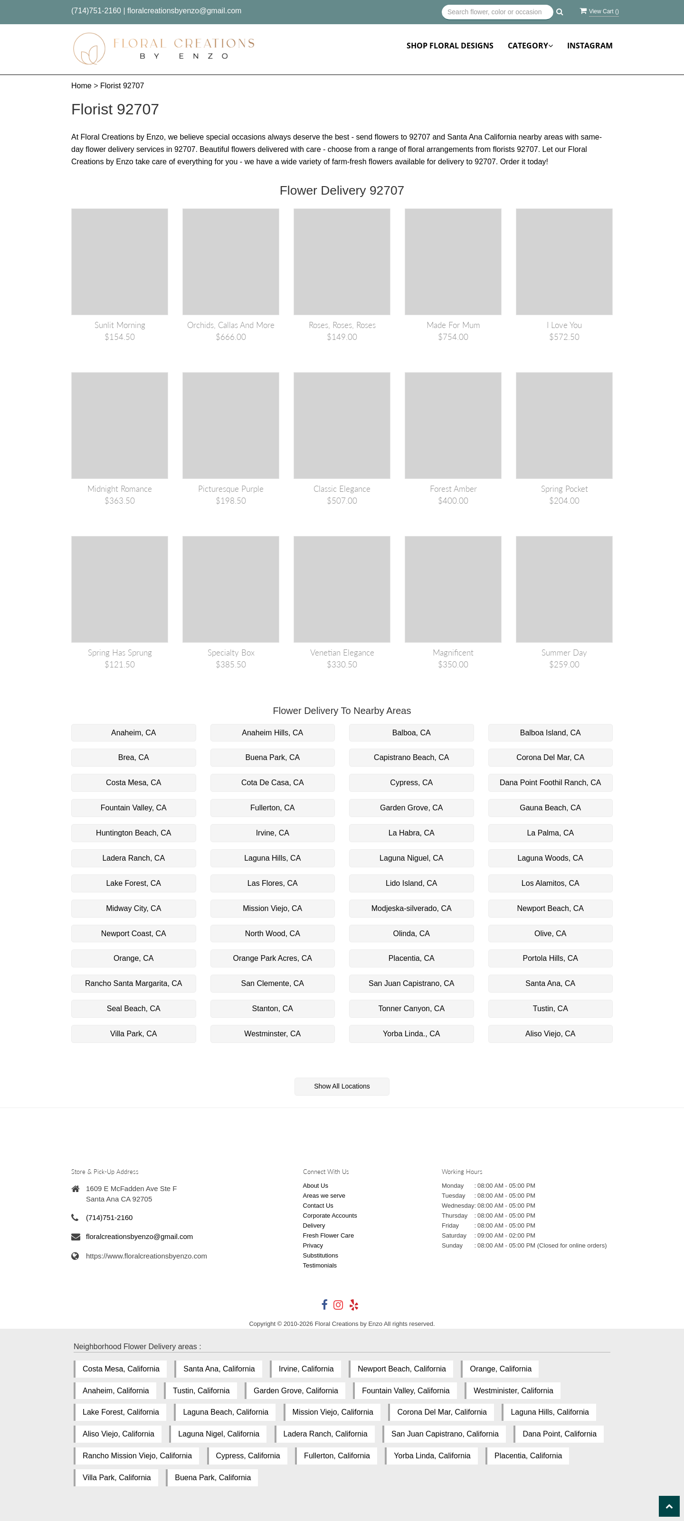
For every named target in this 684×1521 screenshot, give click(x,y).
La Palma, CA (550, 833)
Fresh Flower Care (328, 1235)
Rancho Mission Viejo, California (137, 1456)
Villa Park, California (117, 1478)
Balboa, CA (411, 733)
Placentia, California (528, 1456)
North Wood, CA (272, 934)
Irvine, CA (272, 833)
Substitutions (320, 1255)
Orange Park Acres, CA (272, 958)
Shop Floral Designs (450, 45)
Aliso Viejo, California (118, 1434)
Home (81, 86)
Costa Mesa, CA (133, 783)
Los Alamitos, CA (551, 883)
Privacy (313, 1245)
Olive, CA (550, 934)
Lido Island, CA (411, 883)
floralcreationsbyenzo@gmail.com (184, 11)
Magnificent (453, 652)
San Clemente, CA (272, 983)
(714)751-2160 (96, 11)
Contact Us (318, 1205)
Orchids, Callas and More (231, 325)
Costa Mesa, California (121, 1369)
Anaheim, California (116, 1391)
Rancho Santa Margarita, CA (133, 983)
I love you (564, 325)
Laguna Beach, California (225, 1412)
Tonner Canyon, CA (411, 1009)
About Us (315, 1185)
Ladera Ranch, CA (133, 858)
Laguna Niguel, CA (411, 858)
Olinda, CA (411, 934)
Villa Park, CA (133, 1034)
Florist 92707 (122, 86)
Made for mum (453, 325)
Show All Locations (342, 1086)
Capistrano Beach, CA (411, 757)
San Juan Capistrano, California (445, 1434)
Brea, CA (133, 757)
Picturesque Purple (231, 489)
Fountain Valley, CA (134, 808)
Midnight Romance (119, 489)
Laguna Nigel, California (218, 1434)
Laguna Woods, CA (550, 858)
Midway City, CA (133, 908)
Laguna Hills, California (550, 1412)
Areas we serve (324, 1195)
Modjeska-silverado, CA (411, 908)
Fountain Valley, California (405, 1391)
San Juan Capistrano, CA (412, 983)
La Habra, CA (412, 833)
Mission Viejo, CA (272, 908)
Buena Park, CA (272, 757)
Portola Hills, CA (550, 958)
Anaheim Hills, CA (272, 733)
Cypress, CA (411, 783)
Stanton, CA (272, 1009)
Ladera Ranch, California (326, 1434)
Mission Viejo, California (333, 1412)
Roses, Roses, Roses (342, 325)
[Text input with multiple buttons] (497, 12)
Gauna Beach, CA (550, 808)
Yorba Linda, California (432, 1456)
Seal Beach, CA (134, 1009)
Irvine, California (306, 1369)
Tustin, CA (550, 1009)
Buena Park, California (213, 1478)
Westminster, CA (272, 1034)
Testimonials (320, 1265)
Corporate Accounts (330, 1215)
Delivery (314, 1225)
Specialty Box (231, 652)
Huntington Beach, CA (133, 833)
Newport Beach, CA (550, 908)
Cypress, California (248, 1456)
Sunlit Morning (120, 325)
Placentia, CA (412, 958)
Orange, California (501, 1369)
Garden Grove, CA (411, 808)
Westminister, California (513, 1391)
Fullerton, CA (272, 808)
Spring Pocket (564, 489)
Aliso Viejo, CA (550, 1034)
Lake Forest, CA (133, 883)
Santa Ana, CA (550, 983)
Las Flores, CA (272, 883)
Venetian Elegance (342, 652)
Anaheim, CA (133, 733)
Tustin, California (201, 1391)
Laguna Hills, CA (272, 858)
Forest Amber (453, 489)
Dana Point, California (559, 1434)
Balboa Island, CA (550, 733)
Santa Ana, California (219, 1369)
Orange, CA (133, 958)
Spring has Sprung (120, 652)
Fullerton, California (337, 1456)
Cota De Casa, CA (272, 783)
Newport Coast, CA (133, 934)
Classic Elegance (342, 489)
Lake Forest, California (121, 1412)
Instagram (590, 45)
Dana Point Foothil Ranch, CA (550, 783)
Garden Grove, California (296, 1391)
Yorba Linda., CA (411, 1034)
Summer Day (564, 652)
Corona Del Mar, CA (550, 757)
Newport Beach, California (402, 1369)
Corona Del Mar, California (442, 1412)
